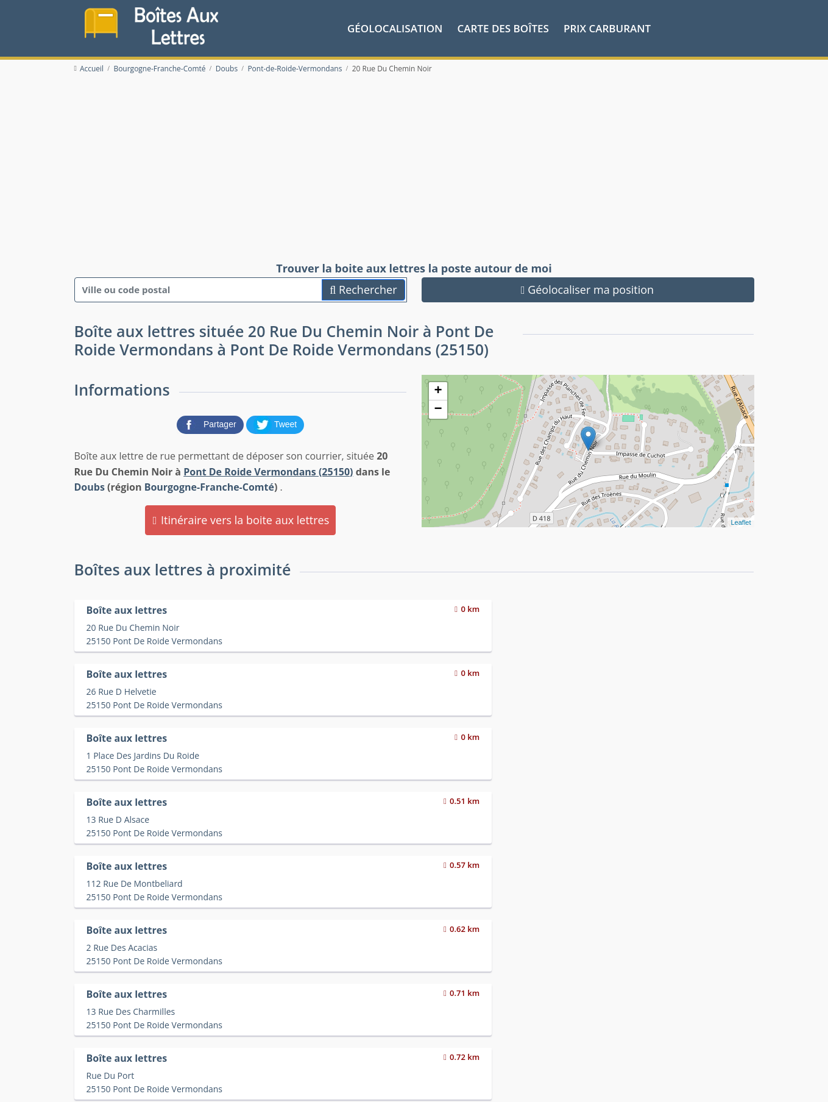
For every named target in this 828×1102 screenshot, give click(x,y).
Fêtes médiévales (611, 1041)
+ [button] (438, 389)
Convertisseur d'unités (621, 1026)
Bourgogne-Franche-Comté (209, 484)
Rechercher (363, 286)
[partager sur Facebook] (211, 421)
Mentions (257, 1083)
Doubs (89, 484)
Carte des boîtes (503, 27)
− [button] (438, 407)
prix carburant (607, 27)
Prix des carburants (445, 1026)
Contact (221, 1083)
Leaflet (741, 519)
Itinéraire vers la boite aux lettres (241, 517)
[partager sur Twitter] (275, 421)
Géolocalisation (394, 27)
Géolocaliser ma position (587, 286)
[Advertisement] (414, 165)
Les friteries (430, 1041)
